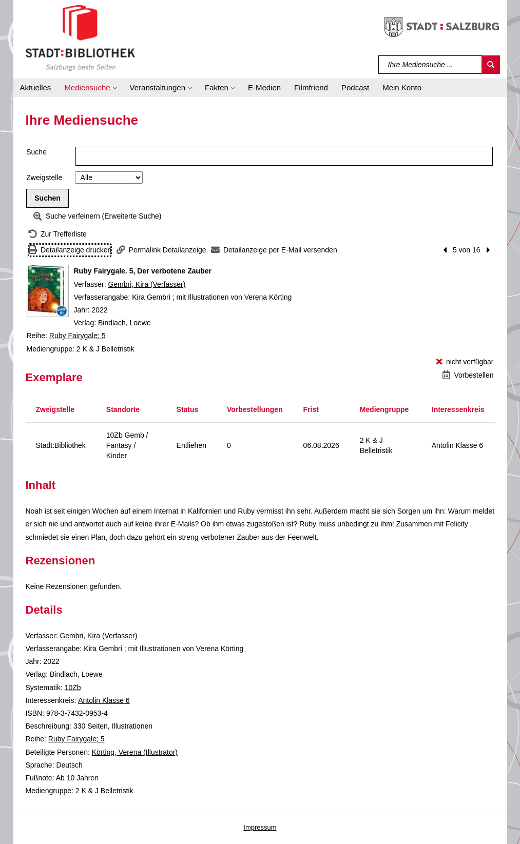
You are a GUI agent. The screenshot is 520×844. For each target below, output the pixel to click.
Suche (36, 152)
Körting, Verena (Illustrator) (135, 752)
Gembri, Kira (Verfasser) (146, 284)
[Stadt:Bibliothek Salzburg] (80, 37)
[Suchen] (491, 64)
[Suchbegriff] (430, 64)
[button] (90, 87)
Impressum (259, 827)
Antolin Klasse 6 (103, 700)
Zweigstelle (44, 177)
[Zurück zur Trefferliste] (57, 234)
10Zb (73, 687)
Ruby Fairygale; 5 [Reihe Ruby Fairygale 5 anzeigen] (77, 335)
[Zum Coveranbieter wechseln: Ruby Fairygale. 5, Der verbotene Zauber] (48, 291)
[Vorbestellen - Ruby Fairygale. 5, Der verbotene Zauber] (467, 375)
